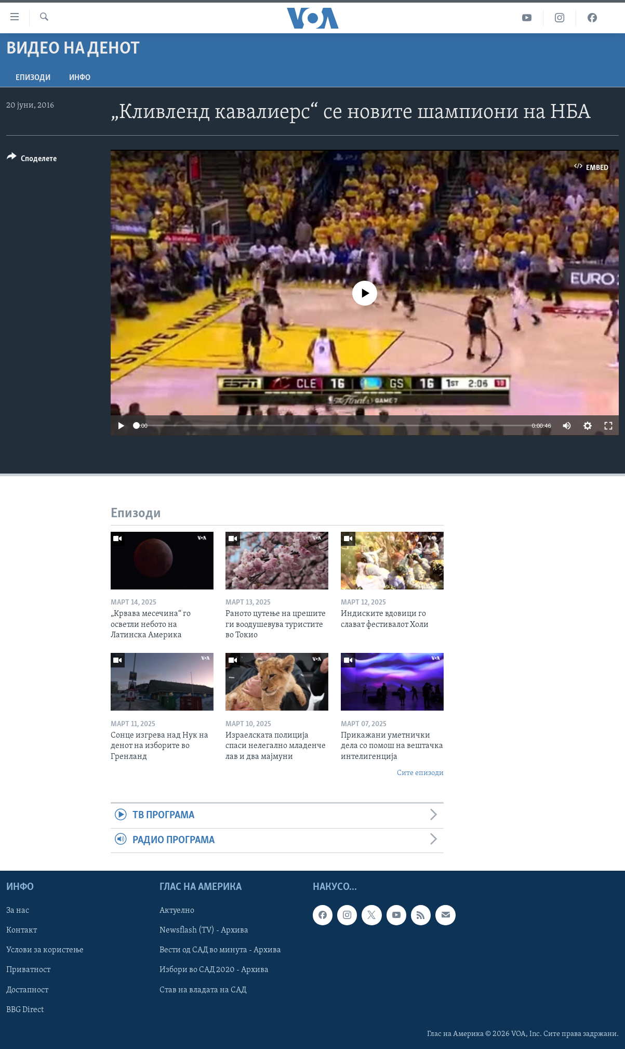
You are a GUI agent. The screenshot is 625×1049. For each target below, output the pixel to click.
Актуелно (176, 911)
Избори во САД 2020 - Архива (214, 970)
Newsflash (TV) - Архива (203, 931)
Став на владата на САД (202, 990)
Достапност (27, 990)
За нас (17, 911)
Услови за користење (45, 951)
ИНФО (79, 78)
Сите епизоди (420, 773)
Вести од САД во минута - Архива (220, 951)
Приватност (28, 970)
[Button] (32, 160)
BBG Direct (25, 1010)
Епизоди (33, 78)
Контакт (21, 931)
